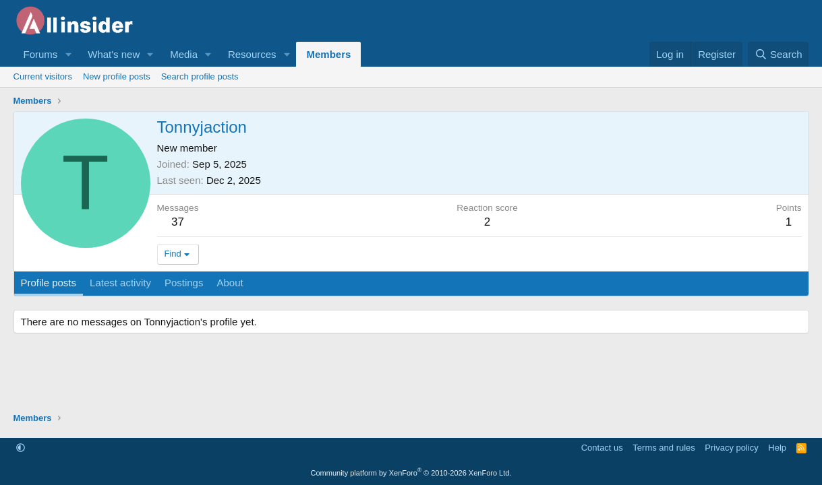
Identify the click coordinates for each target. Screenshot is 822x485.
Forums (41, 54)
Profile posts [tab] (49, 282)
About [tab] (229, 282)
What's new (114, 54)
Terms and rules (664, 448)
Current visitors (42, 76)
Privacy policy (731, 448)
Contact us (602, 448)
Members (328, 54)
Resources (252, 54)
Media (184, 54)
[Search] (778, 54)
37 (177, 222)
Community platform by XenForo (411, 473)
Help (777, 448)
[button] (68, 54)
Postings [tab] (184, 282)
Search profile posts (200, 76)
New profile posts (116, 76)
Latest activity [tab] (120, 282)
